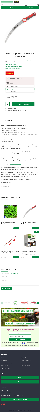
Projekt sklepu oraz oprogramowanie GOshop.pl (20, 410)
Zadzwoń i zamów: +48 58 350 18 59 (17, 110)
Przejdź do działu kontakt (20, 399)
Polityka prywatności (26, 360)
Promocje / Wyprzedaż (12, 7)
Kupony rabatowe (25, 365)
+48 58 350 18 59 (18, 395)
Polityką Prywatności (26, 343)
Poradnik (20, 377)
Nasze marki (4, 360)
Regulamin (23, 357)
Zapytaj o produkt (12, 108)
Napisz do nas (6, 395)
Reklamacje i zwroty (5, 368)
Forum (20, 382)
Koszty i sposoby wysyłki (6, 363)
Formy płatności (5, 365)
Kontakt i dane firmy (26, 363)
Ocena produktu (5, 274)
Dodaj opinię (6, 288)
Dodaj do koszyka (23, 104)
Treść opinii (4, 280)
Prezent (11, 83)
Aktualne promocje (5, 357)
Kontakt (31, 7)
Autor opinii (4, 276)
